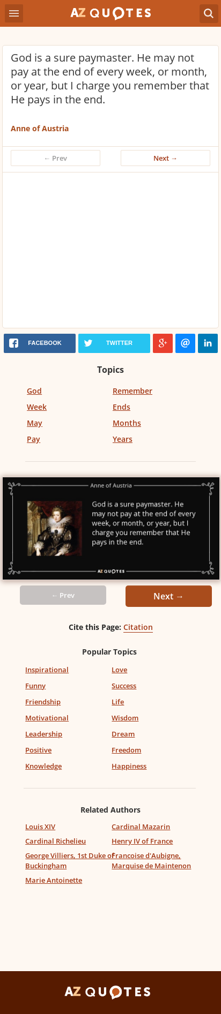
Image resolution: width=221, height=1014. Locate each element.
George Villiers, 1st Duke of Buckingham (69, 860)
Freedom (126, 750)
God (34, 391)
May (34, 423)
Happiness (129, 766)
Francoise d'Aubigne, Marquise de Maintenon (151, 860)
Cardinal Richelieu (55, 841)
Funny (35, 685)
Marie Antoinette (53, 880)
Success (124, 685)
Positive (38, 750)
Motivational (47, 718)
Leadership (43, 734)
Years (122, 439)
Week (37, 407)
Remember (132, 391)
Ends (121, 407)
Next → (165, 158)
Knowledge (43, 766)
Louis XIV (40, 826)
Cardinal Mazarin (141, 826)
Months (127, 423)
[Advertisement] (110, 253)
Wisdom (125, 718)
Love (119, 669)
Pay (33, 439)
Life (118, 702)
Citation (138, 627)
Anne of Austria (40, 128)
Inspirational (47, 669)
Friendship (43, 702)
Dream (123, 734)
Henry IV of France (142, 841)
